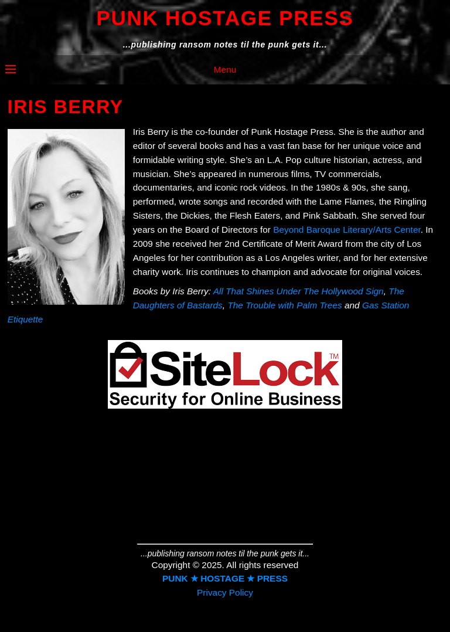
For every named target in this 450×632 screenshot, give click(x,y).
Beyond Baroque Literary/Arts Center (347, 230)
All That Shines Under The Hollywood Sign (298, 291)
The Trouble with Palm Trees (284, 305)
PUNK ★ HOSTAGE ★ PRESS (225, 578)
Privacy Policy (225, 592)
